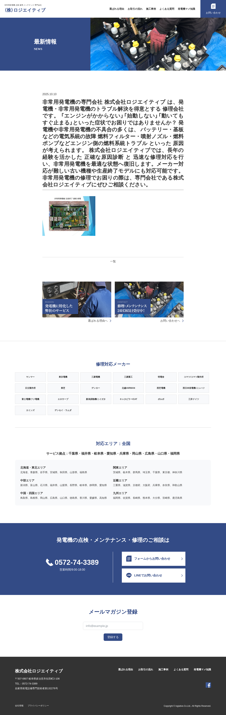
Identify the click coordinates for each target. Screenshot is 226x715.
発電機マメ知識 (186, 8)
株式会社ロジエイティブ (39, 671)
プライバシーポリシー (38, 705)
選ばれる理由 (116, 8)
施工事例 (151, 8)
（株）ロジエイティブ (25, 10)
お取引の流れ (135, 8)
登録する (113, 637)
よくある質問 (166, 8)
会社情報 (19, 705)
